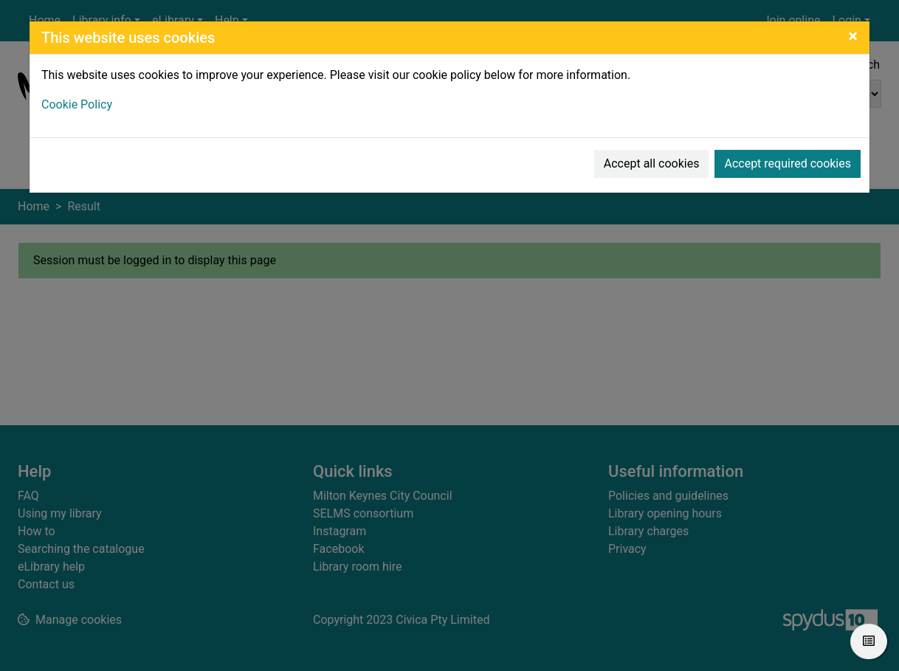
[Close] (852, 36)
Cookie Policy (76, 104)
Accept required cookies (787, 163)
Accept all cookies (652, 163)
